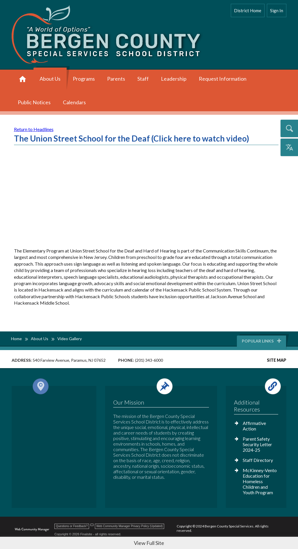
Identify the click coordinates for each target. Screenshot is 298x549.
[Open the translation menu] (289, 147)
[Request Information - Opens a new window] (223, 79)
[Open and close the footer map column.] (53, 386)
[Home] (22, 79)
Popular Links (262, 340)
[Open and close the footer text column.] (160, 386)
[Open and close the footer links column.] (256, 386)
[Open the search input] (289, 128)
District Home (247, 10)
